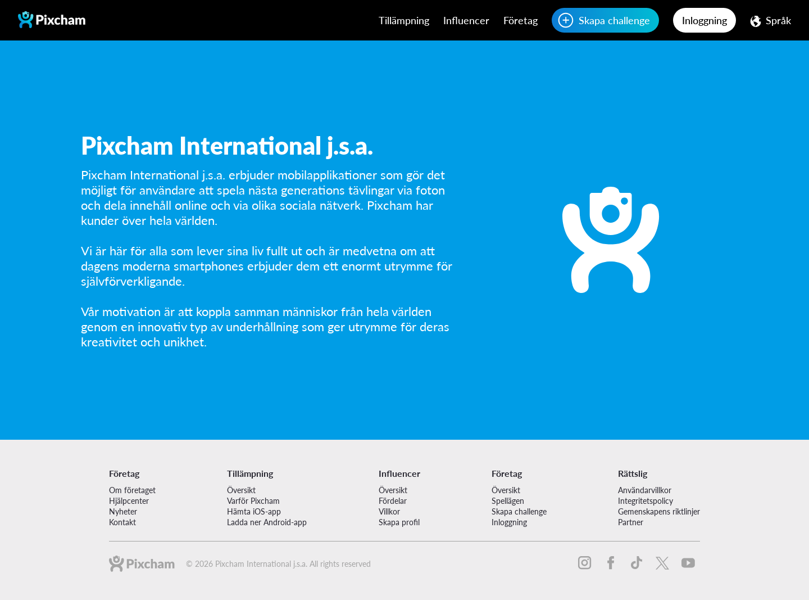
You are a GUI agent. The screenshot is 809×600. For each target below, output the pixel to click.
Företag (520, 20)
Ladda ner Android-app (267, 522)
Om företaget (132, 490)
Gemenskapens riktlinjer (659, 511)
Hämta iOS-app (254, 511)
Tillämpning (404, 20)
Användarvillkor (644, 490)
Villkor (389, 511)
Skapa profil (399, 522)
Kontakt (122, 522)
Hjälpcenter (129, 501)
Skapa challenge (614, 20)
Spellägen (508, 501)
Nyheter (123, 511)
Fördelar (393, 501)
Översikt (241, 490)
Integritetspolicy (645, 501)
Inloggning (704, 20)
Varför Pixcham (253, 501)
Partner (630, 522)
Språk (778, 20)
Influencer (466, 20)
